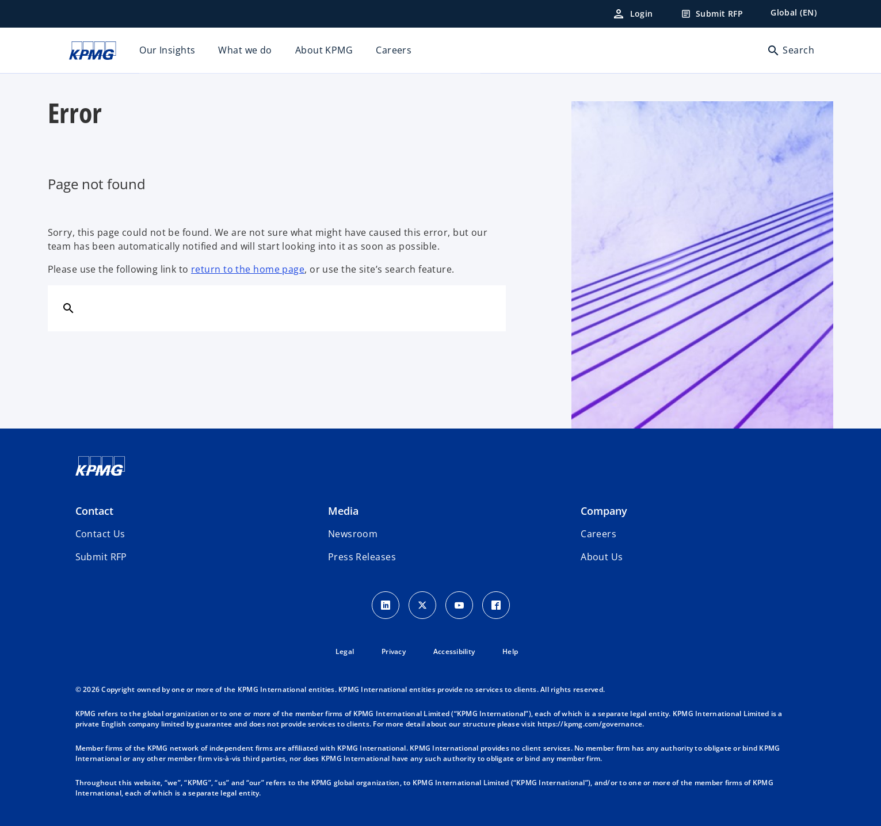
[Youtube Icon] (459, 605)
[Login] (632, 14)
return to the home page (247, 269)
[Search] (68, 308)
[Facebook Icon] (496, 605)
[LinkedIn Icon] (385, 605)
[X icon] (422, 605)
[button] (101, 557)
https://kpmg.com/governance (590, 724)
